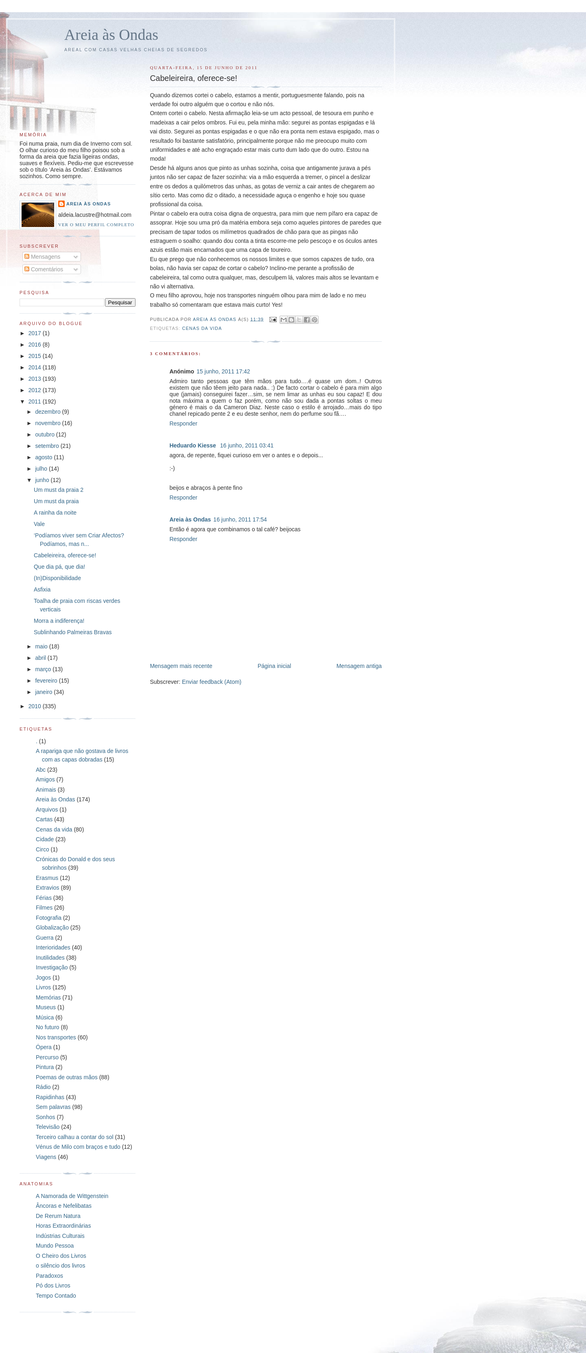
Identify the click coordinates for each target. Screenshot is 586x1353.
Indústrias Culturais (60, 1236)
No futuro (47, 1027)
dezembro (48, 411)
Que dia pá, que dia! (59, 566)
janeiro (44, 692)
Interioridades (53, 947)
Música (45, 1017)
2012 (35, 390)
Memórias (48, 997)
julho (41, 468)
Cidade (45, 839)
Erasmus (47, 878)
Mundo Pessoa (55, 1245)
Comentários (43, 269)
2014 (35, 367)
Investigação (52, 967)
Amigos (45, 779)
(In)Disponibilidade (57, 578)
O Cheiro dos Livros (61, 1256)
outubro (45, 434)
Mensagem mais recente (181, 666)
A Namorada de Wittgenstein (72, 1196)
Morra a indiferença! (59, 621)
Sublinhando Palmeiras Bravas (73, 632)
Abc (41, 769)
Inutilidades (50, 957)
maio (42, 646)
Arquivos (47, 809)
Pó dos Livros (53, 1285)
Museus (46, 1007)
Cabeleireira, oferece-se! (65, 555)
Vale (39, 524)
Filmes (44, 907)
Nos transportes (56, 1037)
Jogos (43, 977)
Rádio (43, 1087)
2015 (35, 356)
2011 (35, 401)
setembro (47, 446)
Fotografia (48, 917)
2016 (35, 344)
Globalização (52, 927)
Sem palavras (53, 1107)
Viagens (46, 1157)
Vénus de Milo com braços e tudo (78, 1147)
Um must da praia (56, 501)
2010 (35, 706)
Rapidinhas (50, 1097)
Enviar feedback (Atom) (211, 682)
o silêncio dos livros (60, 1265)
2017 (35, 333)
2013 (35, 378)
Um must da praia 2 (58, 490)
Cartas (44, 819)
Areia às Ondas (111, 34)
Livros (43, 987)
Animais (46, 789)
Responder (183, 423)
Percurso (47, 1057)
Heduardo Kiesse (193, 445)
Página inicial (274, 666)
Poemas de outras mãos (67, 1077)
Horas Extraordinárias (63, 1225)
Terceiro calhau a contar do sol (75, 1137)
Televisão (47, 1127)
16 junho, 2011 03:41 (247, 445)
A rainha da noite (55, 512)
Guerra (45, 937)
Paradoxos (49, 1275)
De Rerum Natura (58, 1216)
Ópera (44, 1047)
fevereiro (47, 680)
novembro (48, 423)
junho (42, 480)
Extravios (47, 887)
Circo (42, 849)
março (43, 669)
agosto (44, 457)
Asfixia (42, 589)
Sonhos (45, 1117)
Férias (44, 898)
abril (41, 658)
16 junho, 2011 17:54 (240, 519)
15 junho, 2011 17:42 (223, 371)
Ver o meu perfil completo (96, 224)
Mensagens (42, 256)
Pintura (45, 1067)
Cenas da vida (202, 328)
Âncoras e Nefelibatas (64, 1205)
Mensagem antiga (359, 666)
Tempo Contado (56, 1295)
